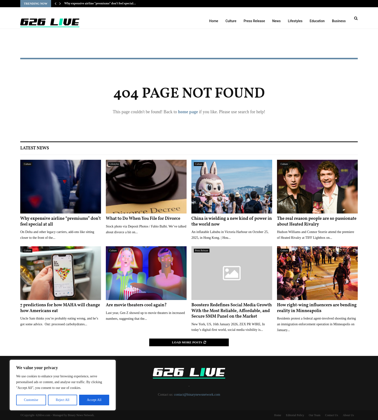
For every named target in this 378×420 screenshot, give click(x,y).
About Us (348, 415)
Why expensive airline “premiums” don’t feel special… (100, 4)
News (276, 21)
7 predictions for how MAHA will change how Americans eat (60, 308)
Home (213, 21)
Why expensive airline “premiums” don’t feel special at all (60, 221)
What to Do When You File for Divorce (143, 219)
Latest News (34, 148)
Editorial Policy (295, 415)
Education (317, 21)
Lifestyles (295, 21)
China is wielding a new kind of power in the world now (231, 221)
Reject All (62, 400)
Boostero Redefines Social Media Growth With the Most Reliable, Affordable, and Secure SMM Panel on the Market (231, 311)
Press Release (254, 21)
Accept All (94, 400)
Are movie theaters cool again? (136, 305)
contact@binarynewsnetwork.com (197, 394)
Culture (230, 21)
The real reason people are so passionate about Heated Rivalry (317, 221)
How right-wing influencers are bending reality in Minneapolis (317, 308)
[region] (63, 385)
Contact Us (331, 415)
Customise (31, 400)
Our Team (314, 415)
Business (339, 21)
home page (188, 111)
